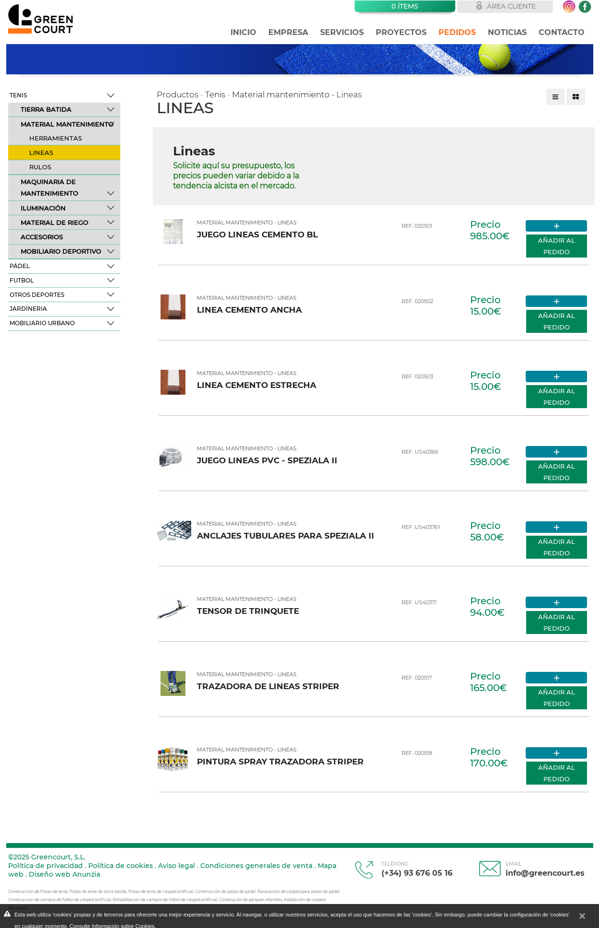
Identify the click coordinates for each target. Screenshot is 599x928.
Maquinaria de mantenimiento (49, 187)
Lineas (41, 152)
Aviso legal (176, 865)
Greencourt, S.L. (58, 857)
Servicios (342, 32)
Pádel (20, 266)
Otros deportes (37, 294)
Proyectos (401, 32)
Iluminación (43, 208)
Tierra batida (46, 109)
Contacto (562, 32)
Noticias (507, 32)
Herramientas (55, 138)
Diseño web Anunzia (64, 874)
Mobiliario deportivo (61, 251)
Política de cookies (120, 865)
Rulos (40, 167)
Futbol (22, 280)
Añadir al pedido (556, 246)
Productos (177, 94)
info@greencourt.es (545, 869)
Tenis (18, 95)
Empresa (288, 32)
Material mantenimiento (67, 124)
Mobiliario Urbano (42, 323)
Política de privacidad (45, 865)
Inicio (243, 32)
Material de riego (54, 222)
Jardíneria (28, 308)
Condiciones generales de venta (256, 865)
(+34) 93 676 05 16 (416, 869)
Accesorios (42, 237)
